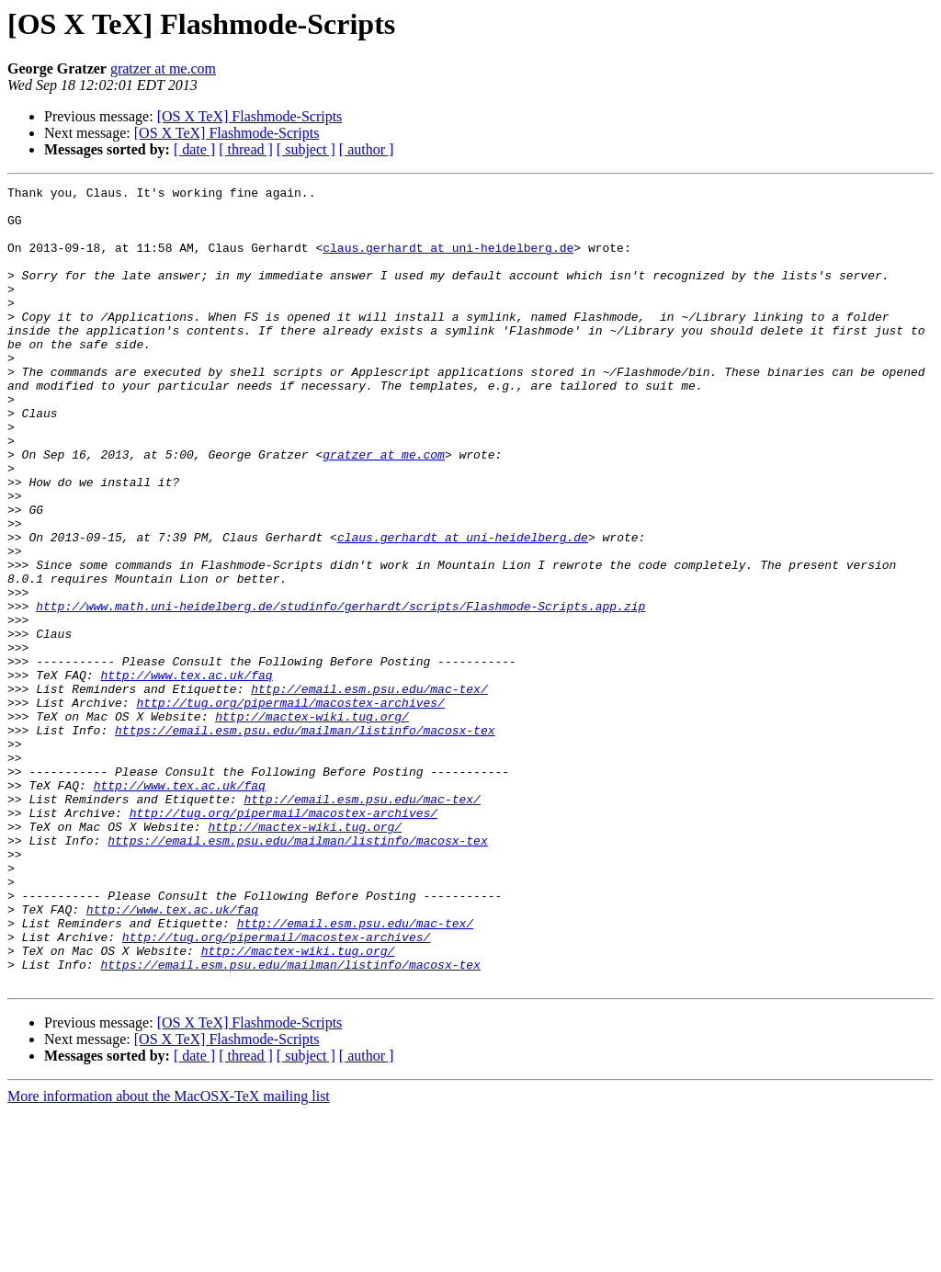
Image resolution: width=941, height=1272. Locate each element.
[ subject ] (306, 149)
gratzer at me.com (163, 68)
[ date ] (194, 149)
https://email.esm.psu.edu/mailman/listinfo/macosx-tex (304, 840)
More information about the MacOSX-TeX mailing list (168, 1256)
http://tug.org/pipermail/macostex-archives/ (290, 807)
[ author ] (366, 149)
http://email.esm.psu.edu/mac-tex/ (369, 790)
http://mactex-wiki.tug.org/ (312, 823)
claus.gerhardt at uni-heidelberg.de (448, 261)
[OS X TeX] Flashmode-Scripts (250, 116)
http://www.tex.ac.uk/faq (186, 774)
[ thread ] (246, 149)
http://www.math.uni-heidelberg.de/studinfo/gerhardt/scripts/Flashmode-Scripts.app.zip (340, 691)
